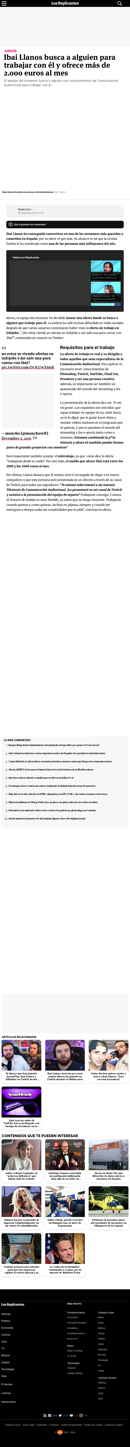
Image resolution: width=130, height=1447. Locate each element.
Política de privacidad (71, 1425)
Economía (7, 1327)
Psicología (103, 1360)
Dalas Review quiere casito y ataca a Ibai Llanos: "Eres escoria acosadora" (108, 1076)
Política (5, 1320)
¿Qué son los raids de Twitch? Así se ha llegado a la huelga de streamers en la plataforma (21, 1123)
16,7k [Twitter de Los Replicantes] (65, 1415)
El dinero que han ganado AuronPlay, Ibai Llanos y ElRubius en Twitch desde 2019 (21, 1076)
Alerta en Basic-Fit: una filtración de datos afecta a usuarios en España (109, 1176)
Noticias (6, 1314)
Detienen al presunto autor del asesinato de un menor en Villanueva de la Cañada (109, 1223)
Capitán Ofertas (75, 1373)
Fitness (101, 1388)
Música (5, 1355)
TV (3, 1348)
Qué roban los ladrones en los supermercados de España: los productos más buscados (57, 753)
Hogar (101, 1370)
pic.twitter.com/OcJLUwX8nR (28, 367)
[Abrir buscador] (119, 3)
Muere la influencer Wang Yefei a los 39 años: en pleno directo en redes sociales (53, 802)
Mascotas (102, 1349)
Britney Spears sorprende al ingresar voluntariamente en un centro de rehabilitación (21, 1223)
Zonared (71, 1368)
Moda (101, 1322)
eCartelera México (76, 1333)
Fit (99, 1365)
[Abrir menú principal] (4, 3)
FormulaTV (72, 1317)
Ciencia (5, 1334)
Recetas (102, 1354)
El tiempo (6, 1384)
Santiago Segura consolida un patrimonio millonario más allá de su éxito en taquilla (65, 1176)
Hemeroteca (8, 1401)
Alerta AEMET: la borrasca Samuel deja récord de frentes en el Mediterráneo (51, 769)
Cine (4, 1341)
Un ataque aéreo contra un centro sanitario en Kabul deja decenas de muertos (52, 785)
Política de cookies (93, 1425)
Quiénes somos (12, 1425)
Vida (4, 1376)
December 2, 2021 (16, 438)
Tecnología (7, 1369)
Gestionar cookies (114, 1425)
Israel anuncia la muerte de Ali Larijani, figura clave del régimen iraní (47, 818)
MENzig (102, 1382)
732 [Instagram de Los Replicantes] (85, 1415)
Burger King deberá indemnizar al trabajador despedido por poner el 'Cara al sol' (54, 745)
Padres (101, 1338)
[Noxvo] (60, 1432)
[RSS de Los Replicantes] (45, 1415)
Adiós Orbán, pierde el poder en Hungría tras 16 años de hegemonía (65, 1223)
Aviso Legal (28, 1425)
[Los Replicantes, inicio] (65, 3)
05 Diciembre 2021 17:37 (30, 213)
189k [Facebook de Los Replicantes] (54, 1415)
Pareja (101, 1333)
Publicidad (42, 1425)
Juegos (5, 1362)
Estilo (100, 1393)
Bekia (101, 1317)
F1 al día (71, 1356)
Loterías (6, 1393)
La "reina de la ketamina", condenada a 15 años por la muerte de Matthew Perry (65, 1269)
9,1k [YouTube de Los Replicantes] (75, 1415)
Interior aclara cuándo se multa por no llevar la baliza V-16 (41, 777)
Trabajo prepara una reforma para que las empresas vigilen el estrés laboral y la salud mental (21, 1269)
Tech (100, 1398)
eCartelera (72, 1328)
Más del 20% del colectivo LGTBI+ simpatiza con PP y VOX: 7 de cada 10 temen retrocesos (58, 794)
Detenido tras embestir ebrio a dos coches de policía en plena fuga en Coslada (52, 810)
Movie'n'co (72, 1338)
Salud (101, 1344)
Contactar (54, 1425)
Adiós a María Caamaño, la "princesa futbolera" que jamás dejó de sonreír (21, 1176)
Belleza (101, 1328)
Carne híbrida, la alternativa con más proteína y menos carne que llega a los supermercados (60, 761)
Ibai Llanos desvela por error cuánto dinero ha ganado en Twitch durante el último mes (65, 1076)
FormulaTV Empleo (76, 1322)
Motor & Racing (74, 1350)
